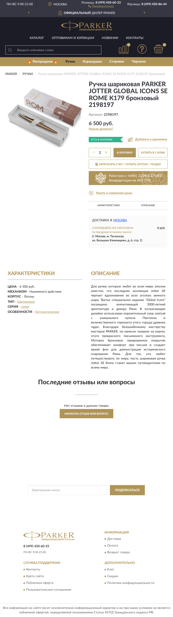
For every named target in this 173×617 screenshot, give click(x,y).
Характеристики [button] (108, 205)
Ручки (70, 61)
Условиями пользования (82, 504)
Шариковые (26, 301)
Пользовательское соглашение (48, 589)
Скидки (112, 576)
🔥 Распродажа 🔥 (42, 61)
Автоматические (47, 312)
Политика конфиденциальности (130, 583)
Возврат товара (118, 552)
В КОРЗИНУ (125, 152)
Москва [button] (120, 220)
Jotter (25, 306)
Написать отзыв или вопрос (86, 413)
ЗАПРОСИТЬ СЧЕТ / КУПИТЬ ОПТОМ (128, 164)
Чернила (139, 61)
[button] (101, 6)
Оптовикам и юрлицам (73, 38)
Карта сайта (35, 576)
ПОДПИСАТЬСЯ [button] (127, 490)
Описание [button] (148, 205)
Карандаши (92, 61)
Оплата (112, 545)
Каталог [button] (37, 38)
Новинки (110, 38)
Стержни (116, 61)
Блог (110, 569)
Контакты (134, 38)
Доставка (114, 539)
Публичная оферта (39, 583)
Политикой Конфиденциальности (108, 500)
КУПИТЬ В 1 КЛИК (153, 152)
